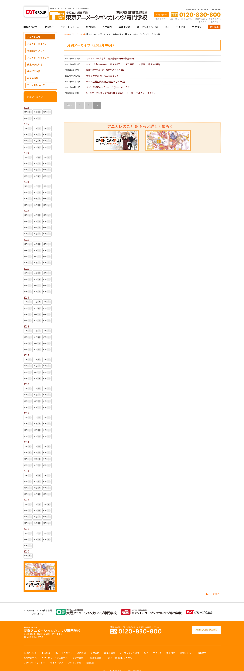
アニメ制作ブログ (36, 78)
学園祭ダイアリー (36, 44)
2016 (26, 377)
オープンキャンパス (147, 20)
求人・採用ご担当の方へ (210, 15)
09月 (28, 128)
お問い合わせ (162, 8)
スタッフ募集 (74, 656)
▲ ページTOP (212, 587)
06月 (28, 134)
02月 (28, 111)
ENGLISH (191, 3)
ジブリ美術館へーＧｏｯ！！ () (108, 80)
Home (67, 27)
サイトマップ (56, 656)
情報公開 (90, 656)
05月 (28, 105)
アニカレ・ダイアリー (38, 37)
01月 (37, 111)
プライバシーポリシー (34, 656)
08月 (37, 128)
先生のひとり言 (34, 58)
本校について (31, 20)
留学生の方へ (201, 12)
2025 (26, 117)
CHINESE (215, 3)
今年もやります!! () (102, 69)
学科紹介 (49, 20)
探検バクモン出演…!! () (105, 63)
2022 (26, 204)
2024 (26, 146)
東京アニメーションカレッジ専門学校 (52, 623)
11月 (37, 121)
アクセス (180, 20)
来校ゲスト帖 (33, 64)
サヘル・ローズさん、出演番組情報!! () (110, 51)
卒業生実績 (124, 20)
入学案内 (107, 20)
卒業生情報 (32, 71)
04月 (37, 105)
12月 (28, 121)
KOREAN (203, 3)
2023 (26, 175)
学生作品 (196, 20)
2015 (26, 406)
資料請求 (214, 20)
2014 (26, 435)
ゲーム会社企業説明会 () (105, 75)
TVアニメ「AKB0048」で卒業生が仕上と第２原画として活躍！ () (123, 57)
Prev (69, 98)
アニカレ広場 (33, 30)
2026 (26, 101)
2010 (26, 545)
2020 (26, 262)
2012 (26, 493)
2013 (26, 464)
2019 (26, 291)
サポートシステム (70, 20)
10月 (47, 121)
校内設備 (91, 20)
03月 (47, 105)
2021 (26, 233)
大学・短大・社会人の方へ (181, 12)
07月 (47, 128)
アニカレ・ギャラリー (38, 51)
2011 (26, 522)
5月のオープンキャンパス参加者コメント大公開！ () (122, 86)
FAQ (167, 20)
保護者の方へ (215, 12)
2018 (26, 320)
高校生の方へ (161, 12)
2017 (26, 349)
